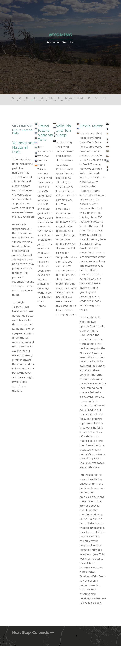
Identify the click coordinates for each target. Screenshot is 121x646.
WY (32, 100)
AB (17, 100)
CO (39, 100)
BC (104, 98)
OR (89, 98)
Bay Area (68, 98)
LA (20, 98)
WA (96, 98)
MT (24, 100)
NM (34, 98)
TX (27, 98)
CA (54, 100)
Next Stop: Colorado (33, 632)
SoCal (51, 98)
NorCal (80, 98)
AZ (42, 98)
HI (59, 98)
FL (13, 98)
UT (47, 100)
